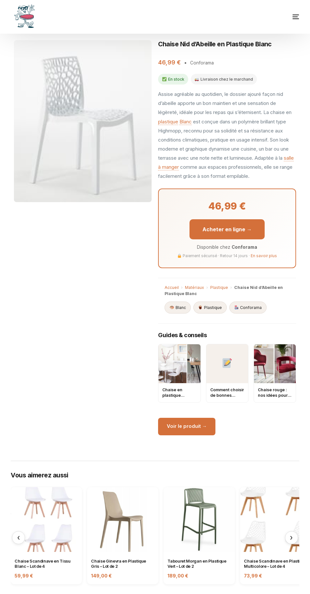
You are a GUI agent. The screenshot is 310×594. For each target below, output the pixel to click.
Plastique (219, 287)
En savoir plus (264, 256)
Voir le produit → (187, 427)
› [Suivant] (291, 538)
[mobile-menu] (284, 16)
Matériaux (194, 287)
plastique (168, 122)
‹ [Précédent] (18, 538)
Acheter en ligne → (227, 229)
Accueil (172, 287)
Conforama (248, 308)
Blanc (185, 122)
